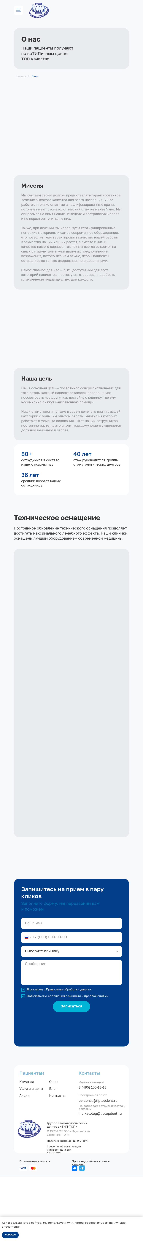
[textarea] (71, 1037)
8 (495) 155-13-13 (93, 1153)
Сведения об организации (64, 1212)
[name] (71, 988)
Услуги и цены (31, 1154)
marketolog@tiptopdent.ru (100, 1179)
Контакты (57, 1161)
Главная (21, 76)
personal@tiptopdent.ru (98, 1166)
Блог (53, 1154)
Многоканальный (91, 1147)
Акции (24, 1161)
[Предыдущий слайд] (8, 888)
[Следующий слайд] (134, 888)
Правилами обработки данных (68, 1055)
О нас (35, 76)
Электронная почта (93, 1160)
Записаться (71, 1072)
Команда (26, 1147)
